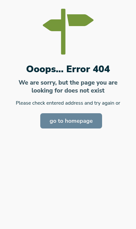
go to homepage (71, 121)
